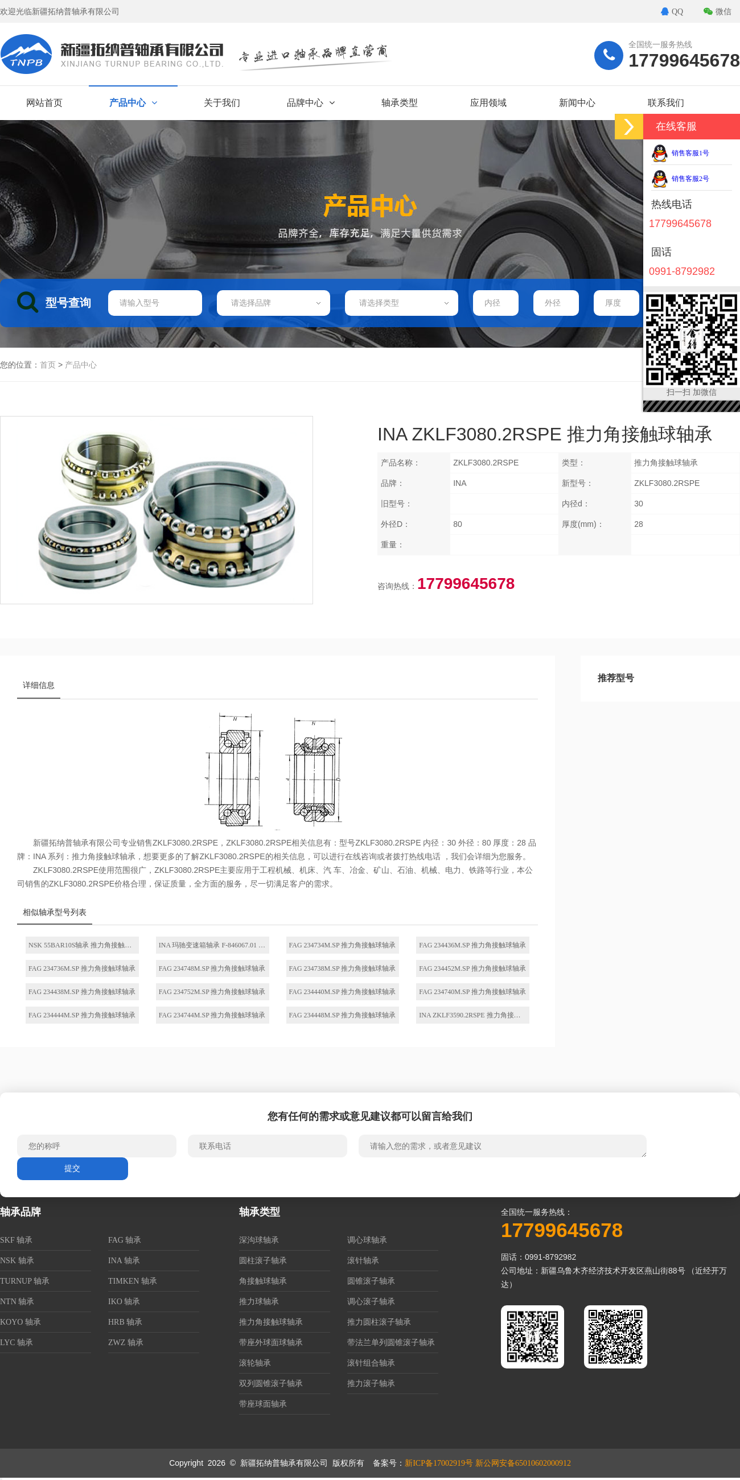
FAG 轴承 (124, 1240)
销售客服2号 (680, 179)
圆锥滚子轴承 (371, 1281)
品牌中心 (311, 103)
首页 (48, 365)
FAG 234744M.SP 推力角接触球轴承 (212, 1015)
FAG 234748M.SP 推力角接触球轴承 (212, 968)
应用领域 (488, 103)
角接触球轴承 (263, 1281)
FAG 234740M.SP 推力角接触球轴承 (472, 992)
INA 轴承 (124, 1260)
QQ (672, 11)
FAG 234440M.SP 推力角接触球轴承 (342, 992)
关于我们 (222, 103)
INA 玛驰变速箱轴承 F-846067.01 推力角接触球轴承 (214, 945)
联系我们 (666, 103)
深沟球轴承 (259, 1240)
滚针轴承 (363, 1260)
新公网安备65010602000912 (523, 1463)
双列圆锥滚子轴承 (271, 1383)
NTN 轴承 (17, 1301)
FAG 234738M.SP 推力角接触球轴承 (342, 968)
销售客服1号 (680, 153)
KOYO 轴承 (20, 1322)
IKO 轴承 (124, 1301)
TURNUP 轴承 (25, 1281)
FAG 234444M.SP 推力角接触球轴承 (81, 1015)
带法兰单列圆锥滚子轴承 (391, 1342)
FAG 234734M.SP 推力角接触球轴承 (342, 945)
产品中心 (133, 103)
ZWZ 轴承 (125, 1342)
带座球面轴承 (263, 1404)
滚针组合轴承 (371, 1363)
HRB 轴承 (125, 1322)
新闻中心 (577, 103)
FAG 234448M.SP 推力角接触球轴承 (342, 1015)
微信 (717, 11)
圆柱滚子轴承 (263, 1260)
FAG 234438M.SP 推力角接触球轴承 (81, 992)
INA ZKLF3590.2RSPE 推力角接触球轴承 (474, 1015)
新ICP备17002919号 (439, 1463)
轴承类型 (399, 103)
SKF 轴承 (16, 1240)
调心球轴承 (367, 1240)
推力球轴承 (259, 1301)
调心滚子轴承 (371, 1301)
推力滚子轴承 (371, 1383)
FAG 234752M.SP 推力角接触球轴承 (212, 992)
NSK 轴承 (17, 1260)
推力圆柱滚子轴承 (379, 1322)
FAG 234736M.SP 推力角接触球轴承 (81, 968)
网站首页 (44, 103)
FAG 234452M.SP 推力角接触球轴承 (472, 968)
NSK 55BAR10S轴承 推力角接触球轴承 (83, 945)
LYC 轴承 (16, 1342)
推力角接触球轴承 (271, 1322)
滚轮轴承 (255, 1363)
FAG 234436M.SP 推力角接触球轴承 (472, 945)
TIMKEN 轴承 (132, 1281)
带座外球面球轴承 (271, 1342)
